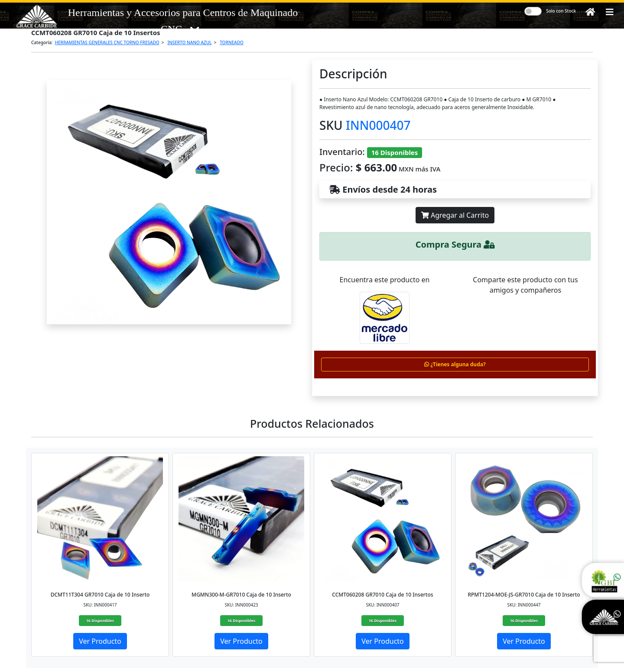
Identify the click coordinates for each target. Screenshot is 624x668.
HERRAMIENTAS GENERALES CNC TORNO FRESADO (107, 42)
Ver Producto (100, 641)
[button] (610, 12)
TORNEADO (232, 42)
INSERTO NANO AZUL (189, 42)
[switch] (533, 11)
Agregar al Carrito (455, 215)
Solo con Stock (561, 11)
